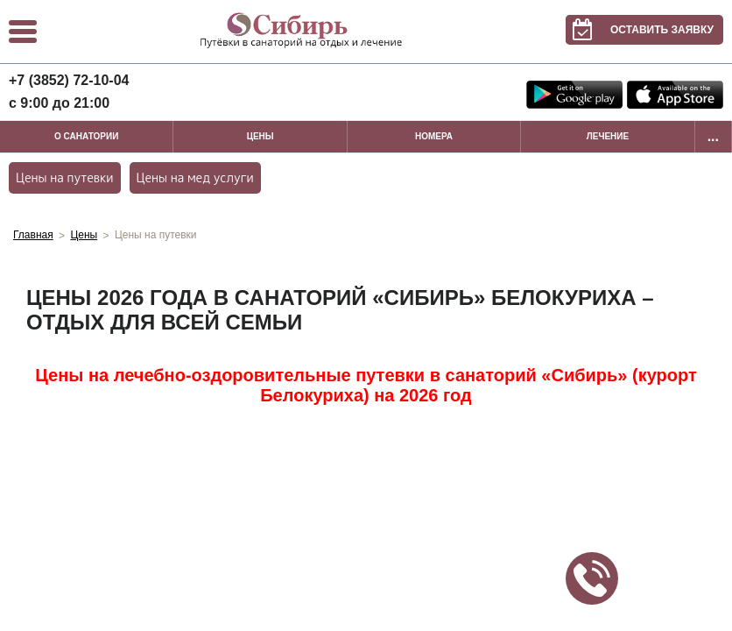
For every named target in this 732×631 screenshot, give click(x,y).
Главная (33, 235)
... (713, 136)
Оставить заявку (640, 30)
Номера (434, 136)
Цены (260, 136)
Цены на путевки (65, 177)
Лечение (608, 136)
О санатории (86, 136)
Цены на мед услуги (195, 177)
